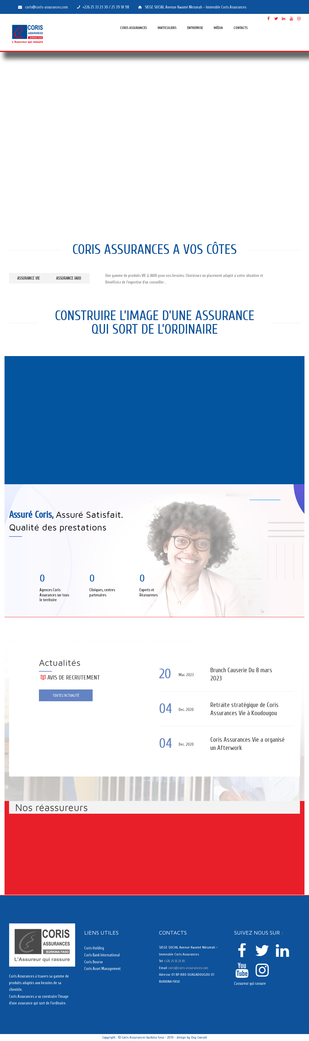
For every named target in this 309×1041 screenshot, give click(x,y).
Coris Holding (94, 948)
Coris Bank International (102, 955)
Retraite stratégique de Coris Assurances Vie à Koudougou (241, 709)
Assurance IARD (78, 278)
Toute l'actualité (66, 696)
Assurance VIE (31, 278)
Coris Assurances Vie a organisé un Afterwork (239, 743)
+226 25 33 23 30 (174, 961)
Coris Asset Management (102, 968)
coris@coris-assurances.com (188, 967)
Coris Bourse (93, 961)
